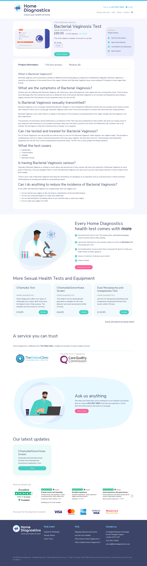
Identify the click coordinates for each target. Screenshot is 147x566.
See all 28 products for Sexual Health (119, 321)
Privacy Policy (105, 557)
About (119, 12)
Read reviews (113, 33)
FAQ (113, 12)
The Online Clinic (46, 346)
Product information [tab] (28, 64)
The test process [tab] (53, 64)
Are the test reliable (83, 535)
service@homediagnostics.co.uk (118, 544)
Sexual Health (49, 535)
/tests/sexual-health (65, 22)
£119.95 (101, 312)
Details (43, 312)
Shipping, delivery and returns (86, 532)
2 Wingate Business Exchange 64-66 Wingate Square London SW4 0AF (117, 534)
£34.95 (19, 312)
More (32, 468)
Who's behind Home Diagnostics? (88, 542)
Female (58, 46)
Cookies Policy (116, 557)
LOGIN (129, 7)
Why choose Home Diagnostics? (87, 539)
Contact (127, 12)
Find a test (49, 526)
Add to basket (62, 54)
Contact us (111, 526)
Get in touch (81, 411)
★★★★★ (111, 30)
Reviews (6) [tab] (75, 64)
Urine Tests (48, 539)
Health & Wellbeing (51, 532)
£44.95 (60, 312)
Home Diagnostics (63, 30)
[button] (132, 12)
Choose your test (103, 12)
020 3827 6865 (112, 540)
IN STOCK (83, 34)
